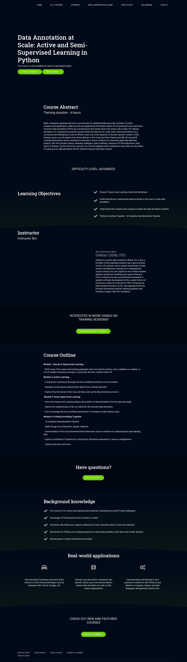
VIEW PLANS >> (55, 72)
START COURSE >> (30, 72)
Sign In (165, 5)
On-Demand (152, 5)
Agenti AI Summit (75, 648)
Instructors (24, 648)
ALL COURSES (76, 5)
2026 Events (40, 648)
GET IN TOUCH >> (92, 476)
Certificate (136, 5)
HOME (63, 5)
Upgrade (91, 5)
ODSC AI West (56, 648)
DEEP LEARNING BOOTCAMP (113, 5)
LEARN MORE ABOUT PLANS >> (92, 331)
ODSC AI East (24, 651)
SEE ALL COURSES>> (92, 631)
